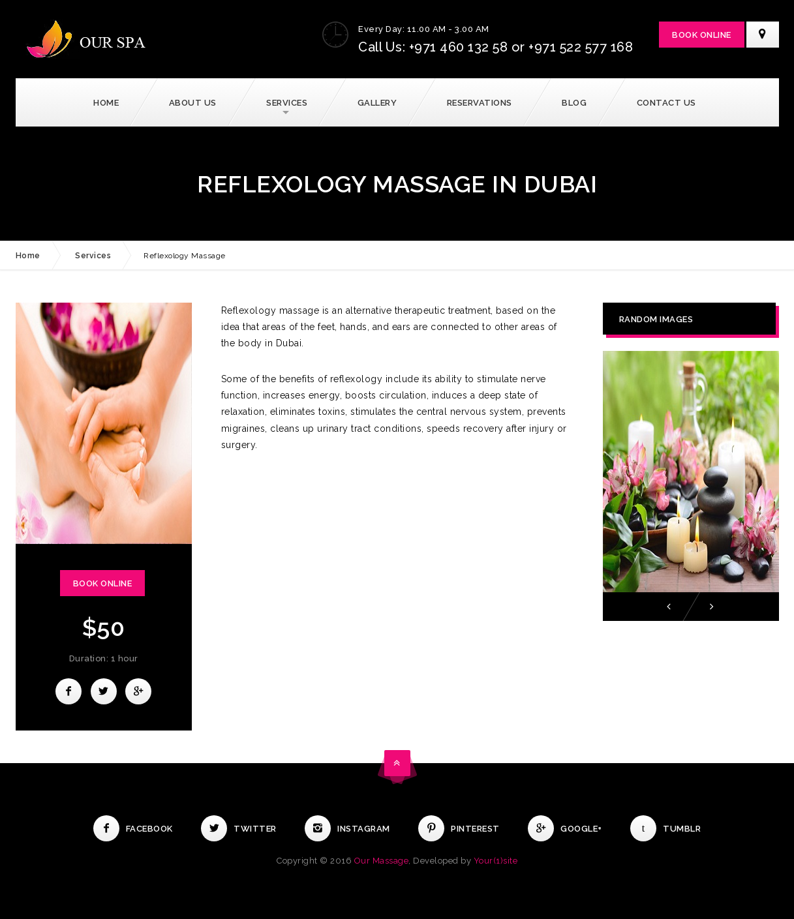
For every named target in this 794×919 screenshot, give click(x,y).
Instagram (347, 829)
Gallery (377, 103)
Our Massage (381, 861)
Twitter (239, 829)
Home (106, 103)
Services (286, 103)
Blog (574, 103)
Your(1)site (496, 861)
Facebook (133, 829)
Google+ (565, 829)
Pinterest (459, 829)
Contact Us (666, 103)
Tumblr (665, 829)
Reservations (479, 103)
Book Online (701, 35)
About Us (193, 103)
